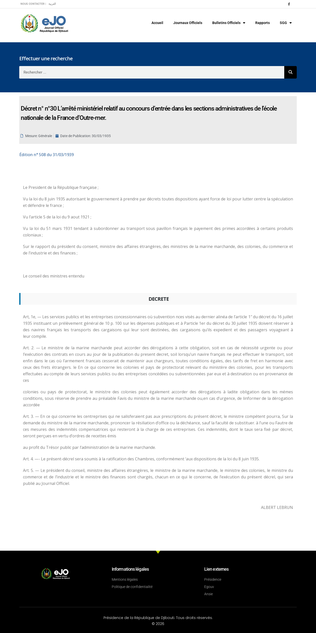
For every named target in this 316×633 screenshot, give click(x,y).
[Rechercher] (290, 72)
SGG (286, 23)
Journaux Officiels (187, 23)
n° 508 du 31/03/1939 (46, 154)
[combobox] (151, 72)
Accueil (157, 23)
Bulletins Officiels (228, 23)
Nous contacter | (33, 4)
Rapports (262, 23)
